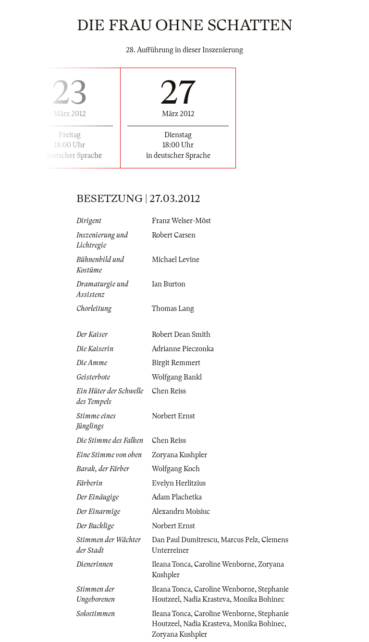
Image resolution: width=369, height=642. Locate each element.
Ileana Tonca (171, 564)
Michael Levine (175, 259)
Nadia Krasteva (206, 599)
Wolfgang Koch (176, 469)
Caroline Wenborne (224, 564)
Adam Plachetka (177, 497)
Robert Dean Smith (181, 334)
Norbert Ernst (173, 416)
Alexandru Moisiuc (181, 511)
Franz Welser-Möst (181, 221)
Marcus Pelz (239, 540)
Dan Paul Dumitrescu (184, 540)
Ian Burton (168, 284)
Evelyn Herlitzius (179, 483)
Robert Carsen (174, 235)
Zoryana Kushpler (179, 455)
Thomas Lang (173, 308)
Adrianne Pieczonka (183, 349)
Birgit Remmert (176, 363)
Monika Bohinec (258, 599)
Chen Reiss (169, 391)
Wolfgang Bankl (177, 377)
